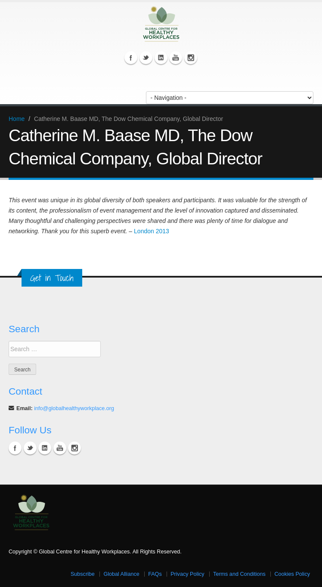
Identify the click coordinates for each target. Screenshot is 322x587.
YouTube (175, 57)
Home (17, 118)
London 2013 (151, 231)
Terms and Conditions (239, 574)
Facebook (130, 57)
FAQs (155, 574)
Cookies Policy (292, 574)
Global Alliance (121, 574)
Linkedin (161, 57)
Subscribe (83, 574)
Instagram (190, 57)
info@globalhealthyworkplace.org (74, 408)
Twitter (145, 57)
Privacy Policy (187, 574)
